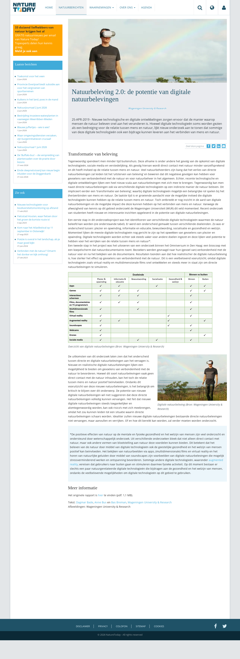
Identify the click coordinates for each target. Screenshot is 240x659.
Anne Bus (100, 502)
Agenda (146, 7)
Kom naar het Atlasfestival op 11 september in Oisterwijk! (35, 229)
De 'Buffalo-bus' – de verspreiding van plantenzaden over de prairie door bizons (38, 158)
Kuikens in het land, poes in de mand (37, 99)
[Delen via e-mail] (224, 146)
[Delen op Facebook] (208, 146)
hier (100, 495)
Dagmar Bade (84, 502)
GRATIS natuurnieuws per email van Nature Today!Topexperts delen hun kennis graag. (35, 43)
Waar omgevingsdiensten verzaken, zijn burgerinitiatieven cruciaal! (37, 137)
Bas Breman (118, 502)
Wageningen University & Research (147, 108)
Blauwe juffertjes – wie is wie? (33, 127)
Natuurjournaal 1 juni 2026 (32, 147)
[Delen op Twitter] (213, 146)
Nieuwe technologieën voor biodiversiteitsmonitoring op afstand (37, 206)
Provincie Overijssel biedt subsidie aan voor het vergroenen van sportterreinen (38, 88)
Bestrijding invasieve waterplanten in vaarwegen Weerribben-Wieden (37, 117)
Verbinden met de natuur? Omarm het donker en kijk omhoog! (36, 252)
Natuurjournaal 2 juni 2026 (32, 107)
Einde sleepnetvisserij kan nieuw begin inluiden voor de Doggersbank (38, 172)
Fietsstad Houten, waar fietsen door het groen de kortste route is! (37, 217)
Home (49, 7)
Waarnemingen (101, 7)
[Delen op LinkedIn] (218, 146)
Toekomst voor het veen (31, 76)
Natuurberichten (71, 7)
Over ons (127, 7)
